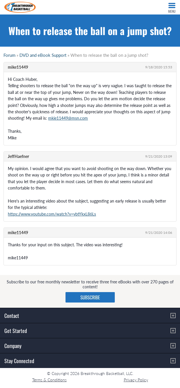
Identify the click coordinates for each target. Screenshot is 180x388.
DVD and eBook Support (42, 55)
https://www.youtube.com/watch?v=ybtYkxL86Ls (52, 214)
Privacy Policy (136, 379)
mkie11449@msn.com (68, 118)
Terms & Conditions (49, 379)
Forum (9, 55)
